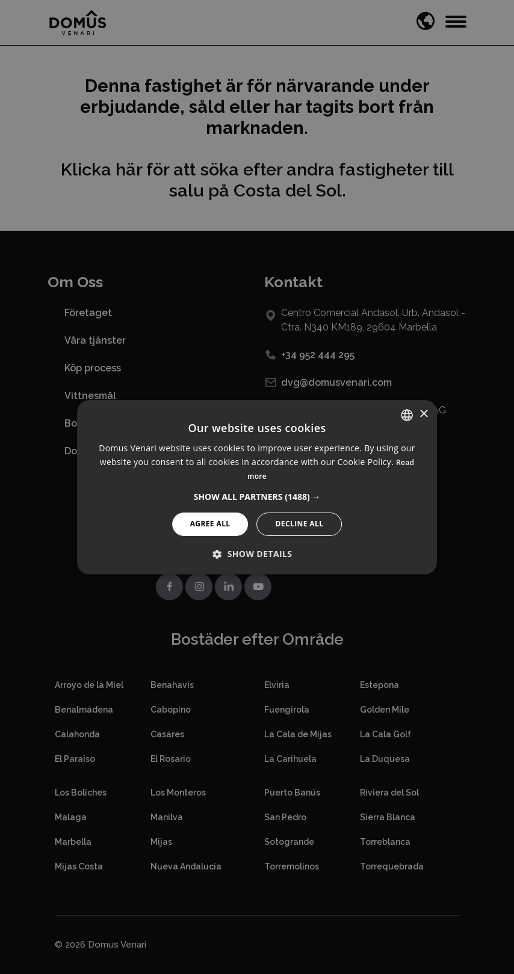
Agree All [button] (210, 524)
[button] (257, 497)
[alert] (257, 487)
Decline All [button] (300, 524)
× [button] (423, 414)
